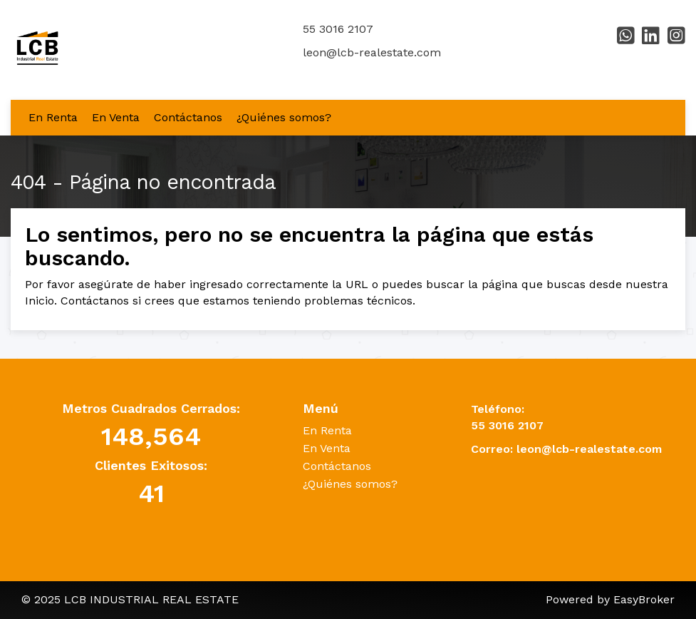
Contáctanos (188, 117)
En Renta (53, 117)
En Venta (116, 117)
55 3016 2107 (338, 29)
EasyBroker (644, 599)
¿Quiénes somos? (284, 117)
